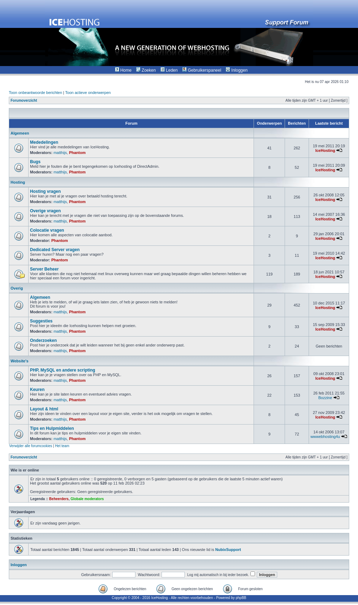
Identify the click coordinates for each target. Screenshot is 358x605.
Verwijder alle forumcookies (30, 446)
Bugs (35, 161)
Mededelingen (44, 142)
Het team (62, 446)
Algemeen (20, 133)
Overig (17, 288)
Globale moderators (87, 499)
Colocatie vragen (47, 230)
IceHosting (325, 150)
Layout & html (44, 409)
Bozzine (325, 398)
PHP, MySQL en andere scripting (62, 370)
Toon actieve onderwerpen (88, 92)
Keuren (37, 389)
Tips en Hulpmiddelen (52, 428)
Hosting (18, 182)
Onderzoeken (43, 340)
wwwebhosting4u (325, 436)
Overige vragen (45, 210)
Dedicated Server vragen (55, 249)
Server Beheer (44, 269)
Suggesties (41, 321)
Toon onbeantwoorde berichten (35, 92)
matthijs (60, 152)
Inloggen (19, 565)
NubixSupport (228, 549)
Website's (20, 361)
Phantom (77, 152)
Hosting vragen (45, 191)
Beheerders (58, 499)
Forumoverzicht (24, 100)
